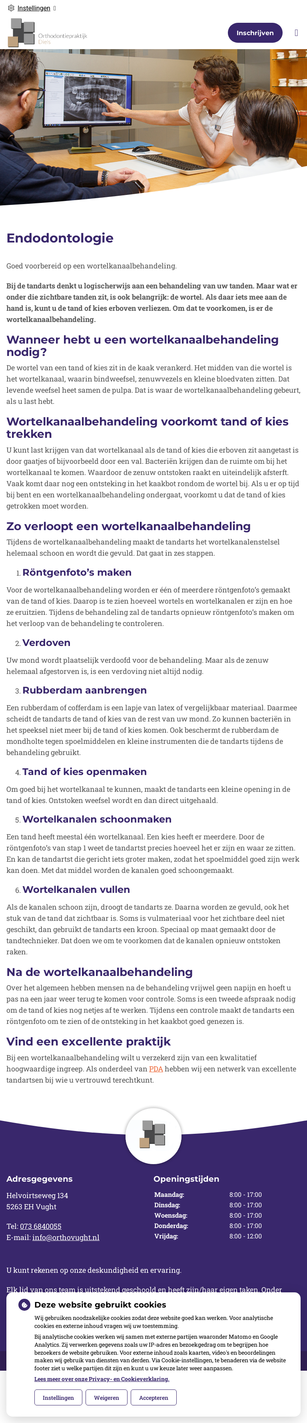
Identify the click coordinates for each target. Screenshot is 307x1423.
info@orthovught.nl (66, 1237)
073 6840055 (41, 1226)
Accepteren (153, 1397)
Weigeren (106, 1397)
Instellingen (58, 1397)
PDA (156, 1068)
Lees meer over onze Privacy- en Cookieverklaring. (101, 1379)
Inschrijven (255, 33)
